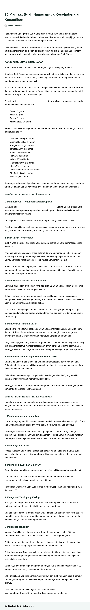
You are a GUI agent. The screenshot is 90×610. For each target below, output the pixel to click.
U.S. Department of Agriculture (30, 101)
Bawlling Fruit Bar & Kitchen (69, 589)
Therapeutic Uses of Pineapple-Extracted (37, 207)
